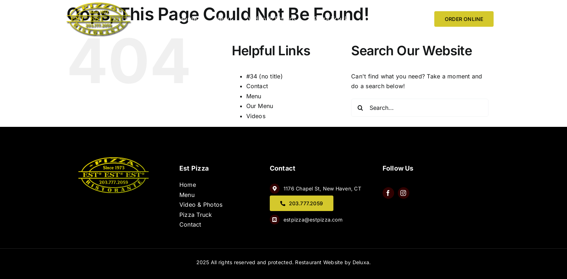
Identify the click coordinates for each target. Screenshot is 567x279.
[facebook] (388, 193)
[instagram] (403, 193)
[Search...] (420, 108)
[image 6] (99, 5)
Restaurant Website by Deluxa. (333, 262)
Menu (253, 96)
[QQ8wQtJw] (114, 160)
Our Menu (259, 106)
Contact (257, 86)
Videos (255, 116)
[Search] (360, 108)
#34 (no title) (264, 76)
